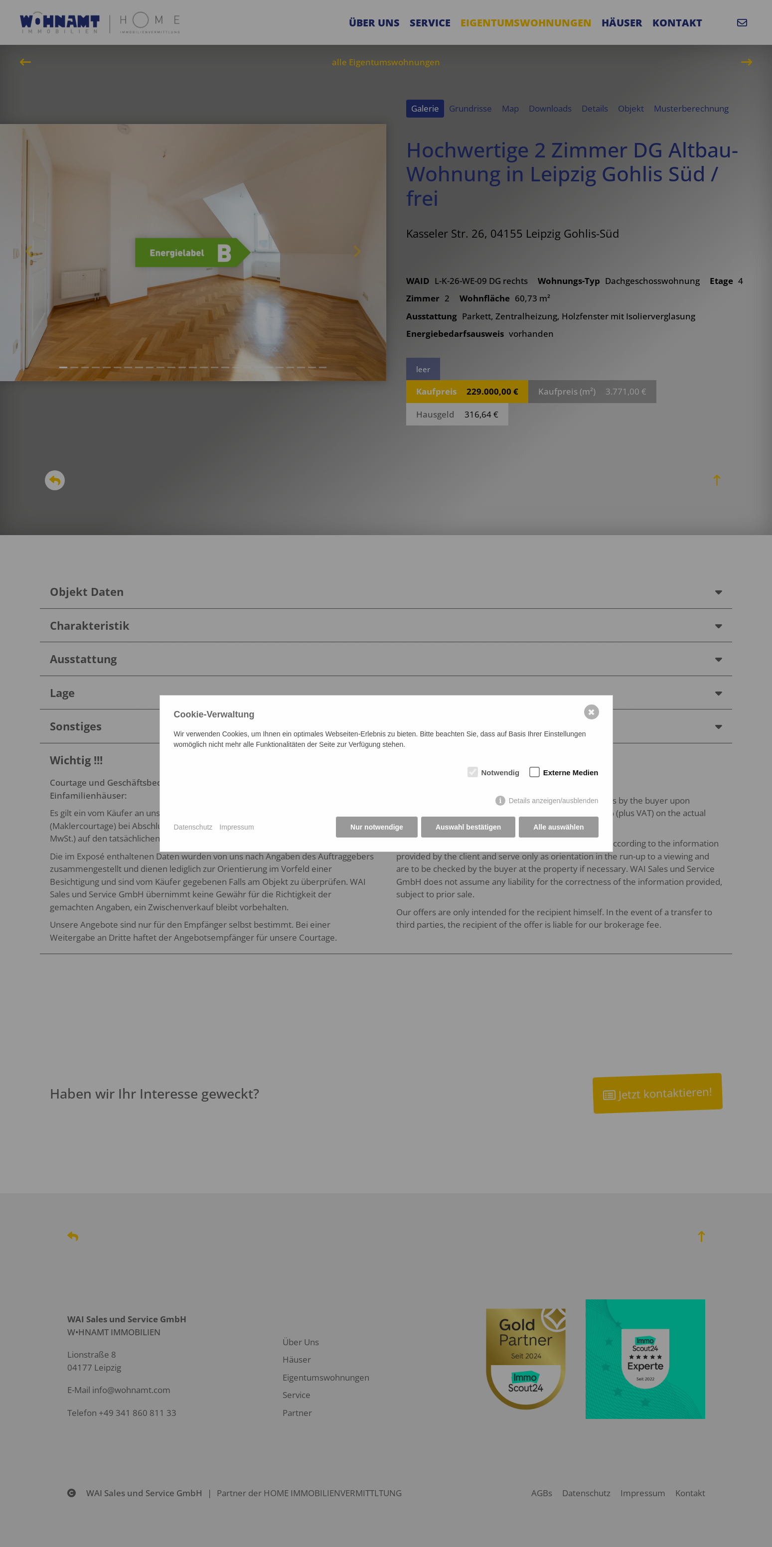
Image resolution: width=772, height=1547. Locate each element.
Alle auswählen (558, 827)
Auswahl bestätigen (468, 827)
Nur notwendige (376, 827)
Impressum (236, 827)
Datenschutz (193, 827)
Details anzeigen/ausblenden (554, 801)
